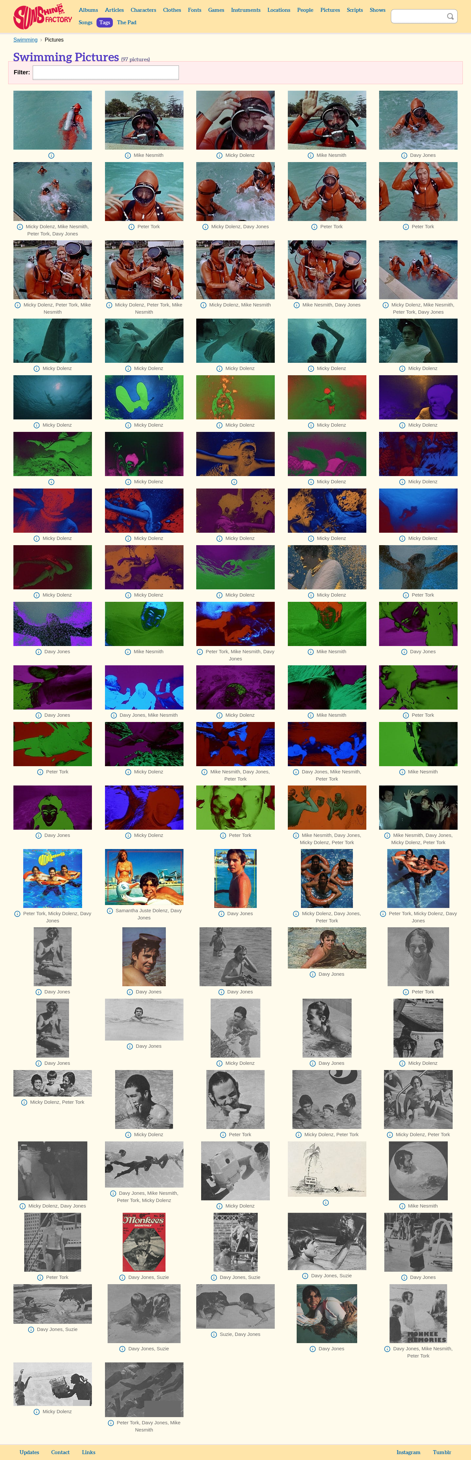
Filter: (22, 72)
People (305, 10)
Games (216, 10)
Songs (85, 22)
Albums (88, 10)
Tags (104, 22)
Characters (143, 10)
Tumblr (442, 1452)
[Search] (417, 16)
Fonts (194, 10)
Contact (60, 1452)
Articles (114, 10)
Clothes (172, 10)
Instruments (245, 10)
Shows (377, 10)
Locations (279, 10)
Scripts (355, 10)
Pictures (330, 10)
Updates (29, 1452)
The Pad (126, 22)
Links (88, 1452)
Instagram (409, 1452)
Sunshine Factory (43, 16)
